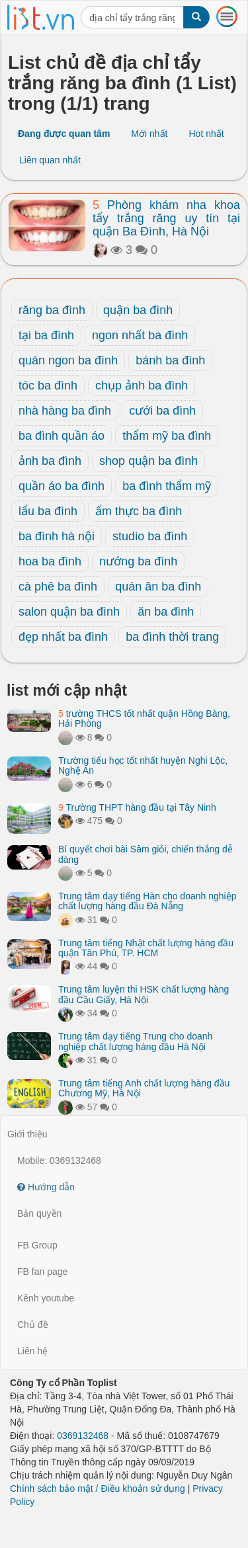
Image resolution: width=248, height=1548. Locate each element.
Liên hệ (32, 1351)
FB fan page (42, 1271)
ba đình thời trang (172, 636)
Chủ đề (32, 1324)
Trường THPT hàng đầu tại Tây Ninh (137, 807)
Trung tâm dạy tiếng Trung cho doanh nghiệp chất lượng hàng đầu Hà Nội (135, 1041)
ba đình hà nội (57, 536)
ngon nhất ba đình (140, 335)
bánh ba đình (170, 360)
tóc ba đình (48, 385)
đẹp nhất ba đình (63, 636)
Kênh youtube (45, 1298)
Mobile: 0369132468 (59, 1160)
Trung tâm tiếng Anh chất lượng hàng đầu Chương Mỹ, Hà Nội (143, 1088)
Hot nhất (206, 133)
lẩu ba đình (48, 511)
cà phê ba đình (58, 586)
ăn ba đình (166, 611)
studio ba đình (149, 536)
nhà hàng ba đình (65, 410)
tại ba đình (46, 335)
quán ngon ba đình (68, 360)
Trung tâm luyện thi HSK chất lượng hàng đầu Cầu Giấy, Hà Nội (143, 994)
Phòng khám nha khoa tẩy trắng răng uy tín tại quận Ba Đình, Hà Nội (166, 218)
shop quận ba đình (148, 461)
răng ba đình (52, 310)
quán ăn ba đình (158, 586)
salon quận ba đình (69, 611)
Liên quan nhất (50, 160)
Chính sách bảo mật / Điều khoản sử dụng (97, 1488)
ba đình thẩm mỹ (166, 486)
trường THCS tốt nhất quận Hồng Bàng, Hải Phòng (144, 718)
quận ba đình (138, 310)
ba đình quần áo (61, 435)
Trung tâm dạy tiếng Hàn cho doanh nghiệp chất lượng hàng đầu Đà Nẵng (147, 901)
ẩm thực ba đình (138, 511)
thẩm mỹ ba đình (166, 435)
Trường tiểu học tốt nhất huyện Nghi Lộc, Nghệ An (142, 765)
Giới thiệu (27, 1134)
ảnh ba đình (50, 461)
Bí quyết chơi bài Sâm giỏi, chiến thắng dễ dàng (145, 854)
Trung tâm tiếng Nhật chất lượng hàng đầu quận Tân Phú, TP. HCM (145, 948)
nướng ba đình (138, 561)
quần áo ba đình (61, 486)
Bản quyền (39, 1213)
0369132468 (82, 1435)
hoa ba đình (50, 561)
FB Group (37, 1245)
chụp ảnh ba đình (141, 385)
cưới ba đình (162, 410)
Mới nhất (149, 133)
